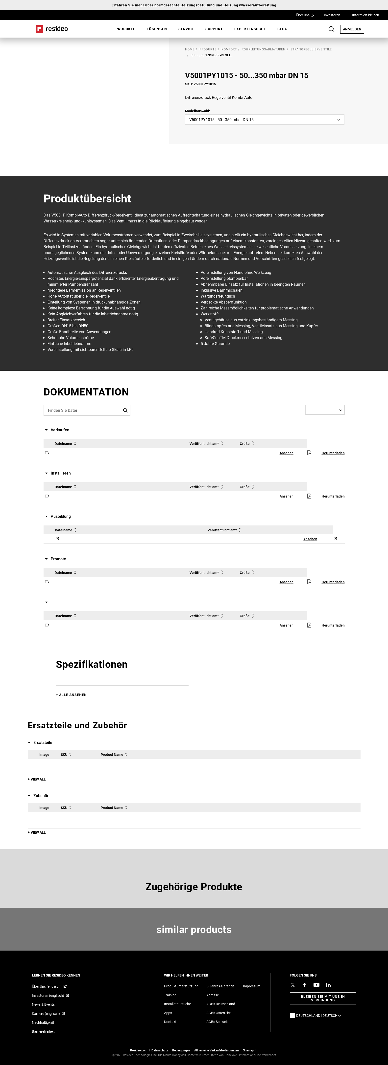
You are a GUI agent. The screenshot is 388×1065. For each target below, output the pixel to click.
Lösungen (157, 28)
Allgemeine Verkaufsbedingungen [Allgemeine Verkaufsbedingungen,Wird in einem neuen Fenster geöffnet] (216, 1050)
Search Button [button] (332, 29)
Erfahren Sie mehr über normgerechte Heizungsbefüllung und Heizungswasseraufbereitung (194, 5)
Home (52, 29)
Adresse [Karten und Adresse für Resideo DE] (212, 995)
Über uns (306, 14)
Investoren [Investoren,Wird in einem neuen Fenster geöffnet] (332, 15)
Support (214, 28)
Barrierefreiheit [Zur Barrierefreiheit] (43, 1031)
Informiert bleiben (365, 15)
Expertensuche (250, 28)
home (189, 49)
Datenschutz (159, 1050)
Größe (248, 443)
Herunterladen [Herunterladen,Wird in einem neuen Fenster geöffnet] (333, 453)
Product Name (115, 754)
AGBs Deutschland (220, 1003)
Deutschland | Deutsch (319, 1015)
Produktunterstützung (181, 986)
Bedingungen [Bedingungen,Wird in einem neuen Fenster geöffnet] (181, 1050)
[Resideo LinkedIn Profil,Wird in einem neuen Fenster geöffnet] (328, 985)
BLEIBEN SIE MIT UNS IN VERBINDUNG (323, 998)
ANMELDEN (353, 28)
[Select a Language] (325, 410)
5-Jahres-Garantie (220, 986)
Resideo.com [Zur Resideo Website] (138, 1050)
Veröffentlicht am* (207, 443)
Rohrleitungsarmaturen (264, 49)
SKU (67, 754)
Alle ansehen (73, 694)
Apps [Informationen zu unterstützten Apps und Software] (168, 1012)
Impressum (251, 986)
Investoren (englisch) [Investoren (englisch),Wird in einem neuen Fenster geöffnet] (48, 995)
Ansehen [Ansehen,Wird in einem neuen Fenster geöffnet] (286, 453)
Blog (282, 28)
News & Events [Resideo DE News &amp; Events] (43, 1004)
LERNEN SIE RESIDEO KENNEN (63, 975)
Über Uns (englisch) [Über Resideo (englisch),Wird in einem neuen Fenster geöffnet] (47, 986)
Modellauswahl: (197, 111)
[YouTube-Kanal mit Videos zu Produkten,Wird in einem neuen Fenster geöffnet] (316, 985)
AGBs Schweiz (217, 1021)
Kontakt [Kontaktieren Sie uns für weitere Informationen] (170, 1021)
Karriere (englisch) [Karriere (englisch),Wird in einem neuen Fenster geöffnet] (46, 1013)
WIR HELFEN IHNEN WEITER (192, 975)
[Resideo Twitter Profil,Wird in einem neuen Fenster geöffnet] (293, 985)
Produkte (125, 28)
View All (38, 779)
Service (186, 28)
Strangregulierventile (311, 49)
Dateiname (66, 443)
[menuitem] (125, 29)
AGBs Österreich (219, 1012)
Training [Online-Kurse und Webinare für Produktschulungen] (170, 995)
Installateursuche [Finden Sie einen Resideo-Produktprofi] (177, 1003)
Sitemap (248, 1050)
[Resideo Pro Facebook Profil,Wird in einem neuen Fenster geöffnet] (305, 985)
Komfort (229, 49)
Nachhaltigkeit (43, 1022)
